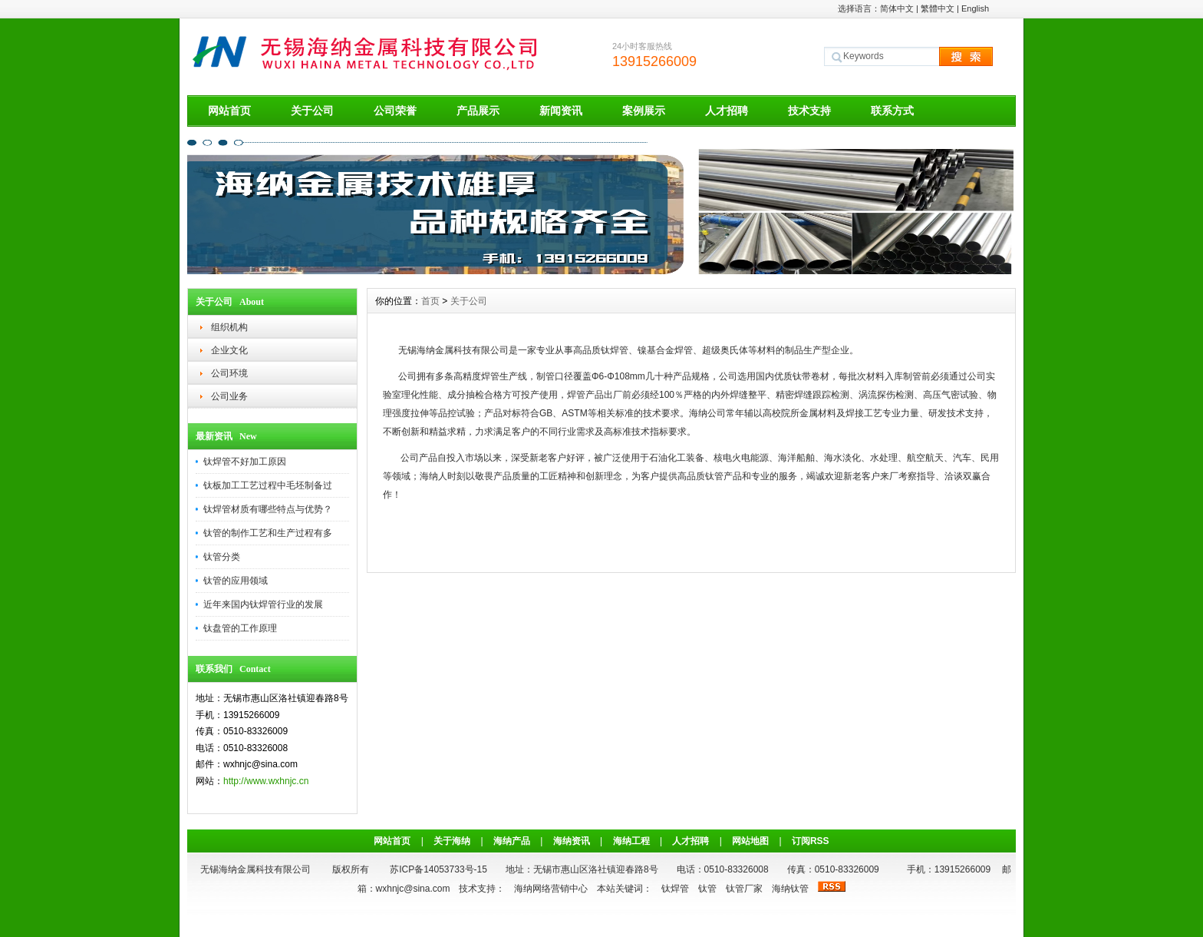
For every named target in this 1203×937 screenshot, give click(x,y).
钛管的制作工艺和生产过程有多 (267, 533)
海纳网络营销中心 (551, 888)
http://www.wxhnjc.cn (265, 781)
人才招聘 (726, 110)
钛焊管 (675, 888)
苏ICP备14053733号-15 (438, 869)
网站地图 (750, 841)
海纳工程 (631, 841)
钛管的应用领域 (235, 580)
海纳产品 (511, 841)
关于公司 (312, 110)
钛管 (707, 888)
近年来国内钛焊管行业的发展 (263, 604)
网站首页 (229, 110)
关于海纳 (451, 841)
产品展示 (477, 110)
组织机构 (229, 327)
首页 (430, 301)
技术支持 (809, 110)
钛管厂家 (744, 888)
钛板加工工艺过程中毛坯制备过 (267, 485)
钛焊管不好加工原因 (244, 461)
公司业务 (229, 396)
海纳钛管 (790, 888)
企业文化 (229, 350)
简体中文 (897, 8)
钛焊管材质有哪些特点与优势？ (267, 509)
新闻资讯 (560, 110)
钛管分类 (221, 556)
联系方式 (892, 110)
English (975, 8)
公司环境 (229, 373)
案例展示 (643, 110)
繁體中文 (937, 8)
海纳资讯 (571, 841)
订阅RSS (810, 841)
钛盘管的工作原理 (240, 628)
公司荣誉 (395, 110)
